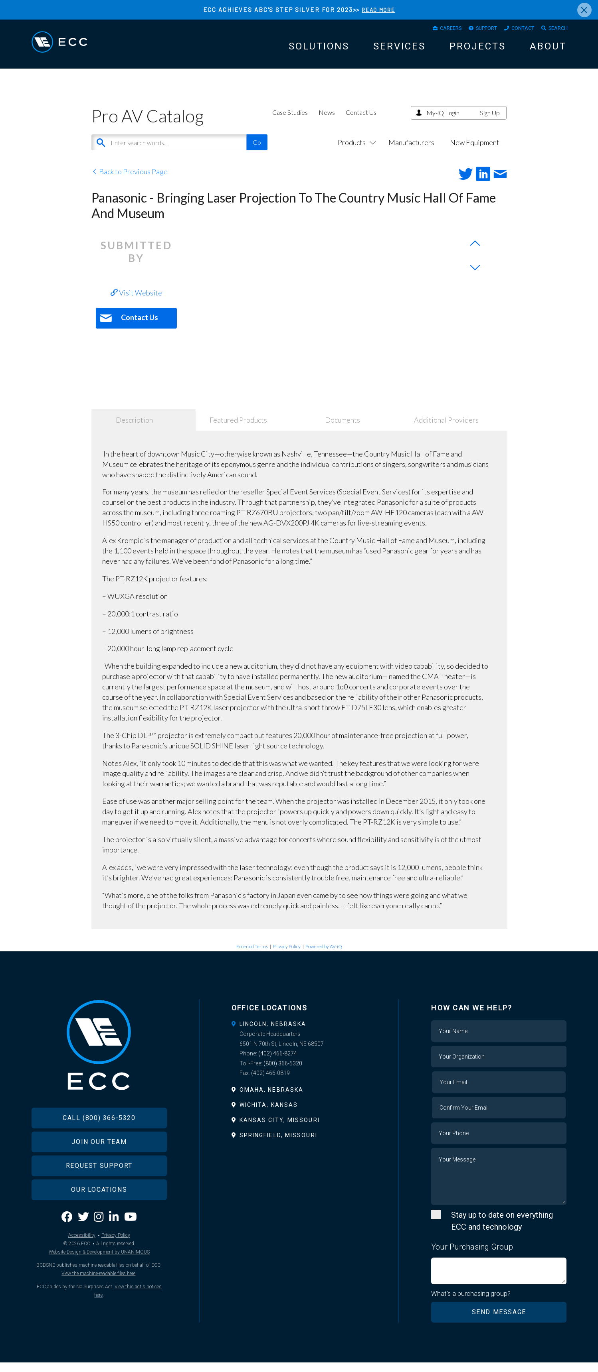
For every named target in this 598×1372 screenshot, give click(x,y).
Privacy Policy (287, 955)
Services (399, 49)
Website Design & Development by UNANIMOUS (99, 1275)
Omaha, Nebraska (272, 1098)
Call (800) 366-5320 (99, 1141)
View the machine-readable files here (98, 1296)
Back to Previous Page (129, 180)
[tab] (299, 1032)
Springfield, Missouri (278, 1144)
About (548, 49)
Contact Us (361, 121)
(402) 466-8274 (277, 1062)
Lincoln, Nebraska (273, 1032)
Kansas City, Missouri (280, 1129)
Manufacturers (411, 151)
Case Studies (290, 121)
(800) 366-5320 (282, 1072)
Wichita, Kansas (269, 1113)
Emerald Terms (252, 955)
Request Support (99, 1189)
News (327, 121)
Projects (477, 49)
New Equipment (474, 151)
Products (355, 151)
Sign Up (490, 121)
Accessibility (81, 1258)
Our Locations (99, 1212)
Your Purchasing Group (472, 1255)
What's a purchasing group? (471, 1303)
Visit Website (136, 301)
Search (555, 30)
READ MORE (378, 9)
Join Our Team (99, 1165)
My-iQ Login (442, 121)
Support (473, 30)
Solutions (319, 49)
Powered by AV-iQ (323, 955)
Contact (515, 30)
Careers (431, 30)
